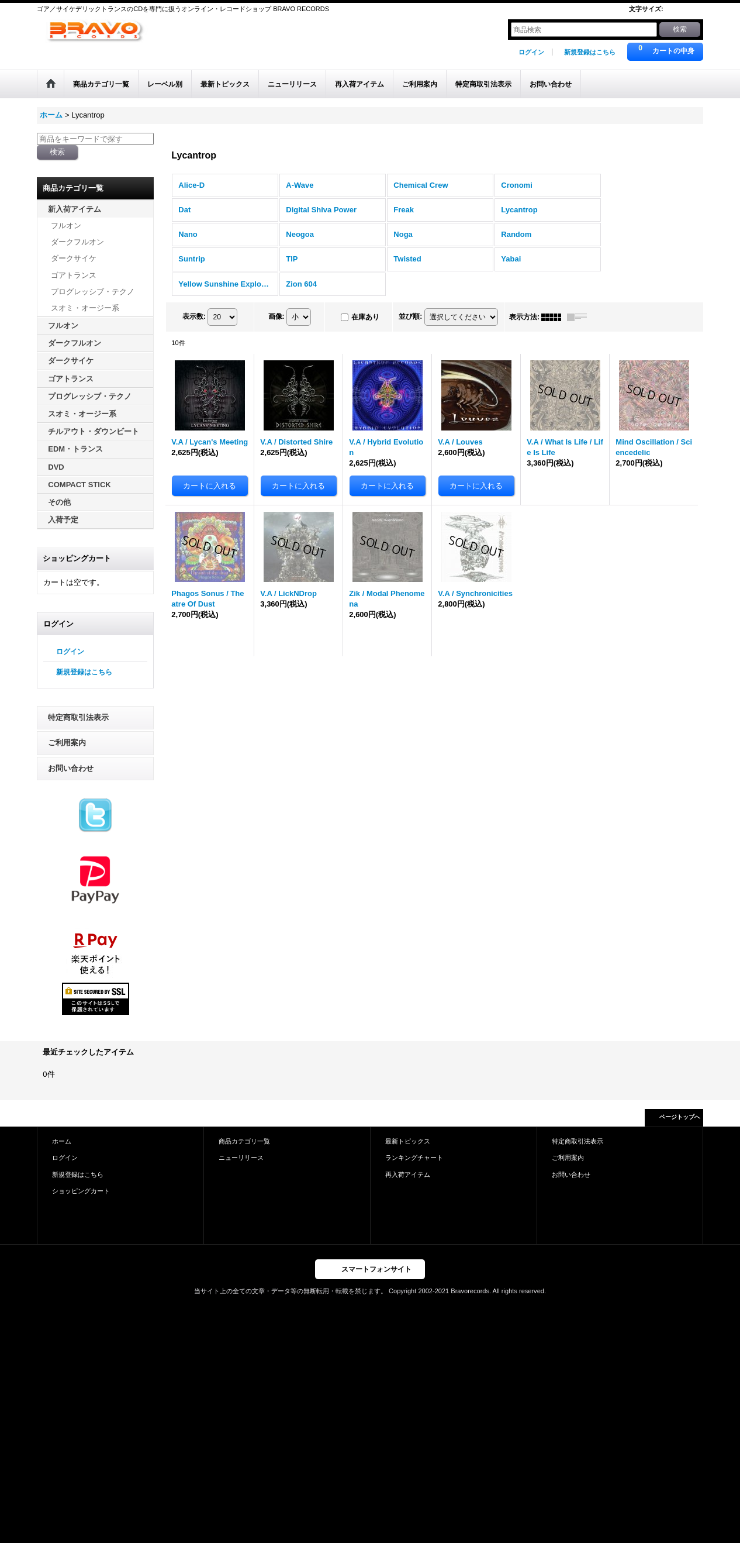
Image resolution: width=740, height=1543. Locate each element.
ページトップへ (679, 1117)
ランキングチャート (414, 1157)
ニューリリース (241, 1157)
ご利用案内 (67, 742)
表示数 (194, 316)
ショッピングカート (81, 1190)
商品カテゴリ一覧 (244, 1141)
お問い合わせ (71, 768)
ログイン (531, 52)
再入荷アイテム (407, 1174)
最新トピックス (407, 1141)
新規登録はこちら (589, 52)
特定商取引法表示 (78, 717)
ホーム (61, 1141)
